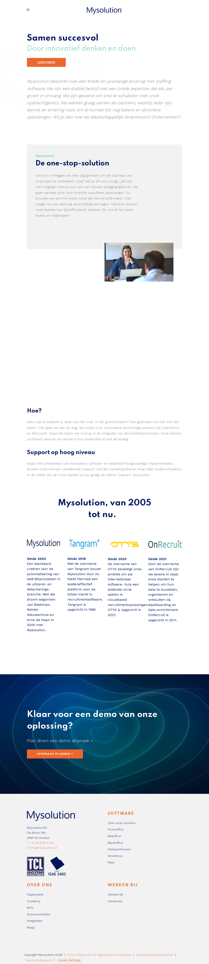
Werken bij (123, 885)
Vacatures (115, 901)
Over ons (39, 885)
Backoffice (115, 842)
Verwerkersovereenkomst (154, 954)
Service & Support (38, 960)
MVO (30, 907)
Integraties (34, 920)
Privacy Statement (79, 954)
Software (121, 814)
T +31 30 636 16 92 (40, 842)
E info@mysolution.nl (42, 847)
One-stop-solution (122, 823)
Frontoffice (116, 829)
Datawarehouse (119, 849)
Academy (34, 901)
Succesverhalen (38, 914)
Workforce (115, 856)
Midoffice (114, 836)
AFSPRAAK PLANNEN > (55, 753)
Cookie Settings (69, 960)
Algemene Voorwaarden (114, 954)
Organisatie (35, 894)
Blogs (31, 927)
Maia (111, 862)
